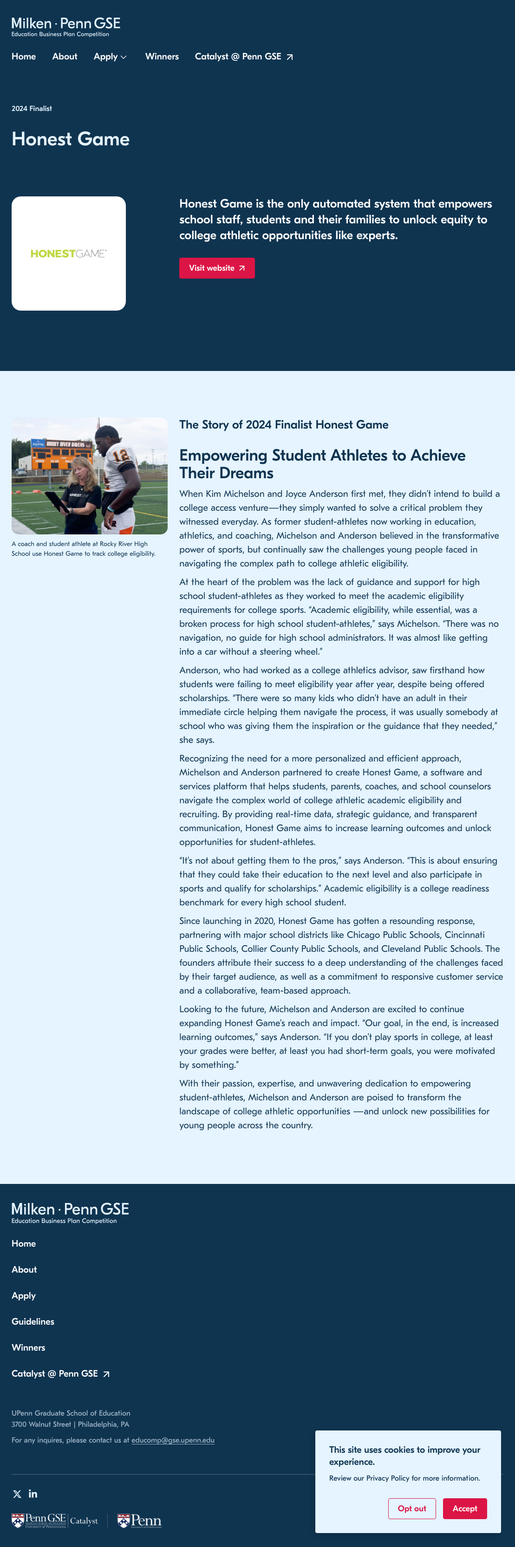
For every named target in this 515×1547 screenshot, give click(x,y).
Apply (106, 60)
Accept (465, 1509)
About (64, 60)
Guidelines (33, 1322)
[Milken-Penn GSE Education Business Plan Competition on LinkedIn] (33, 1494)
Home (24, 60)
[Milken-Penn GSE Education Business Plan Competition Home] (70, 29)
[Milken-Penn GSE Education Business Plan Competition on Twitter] (17, 1494)
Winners (162, 60)
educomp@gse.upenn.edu (173, 1440)
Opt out (412, 1509)
